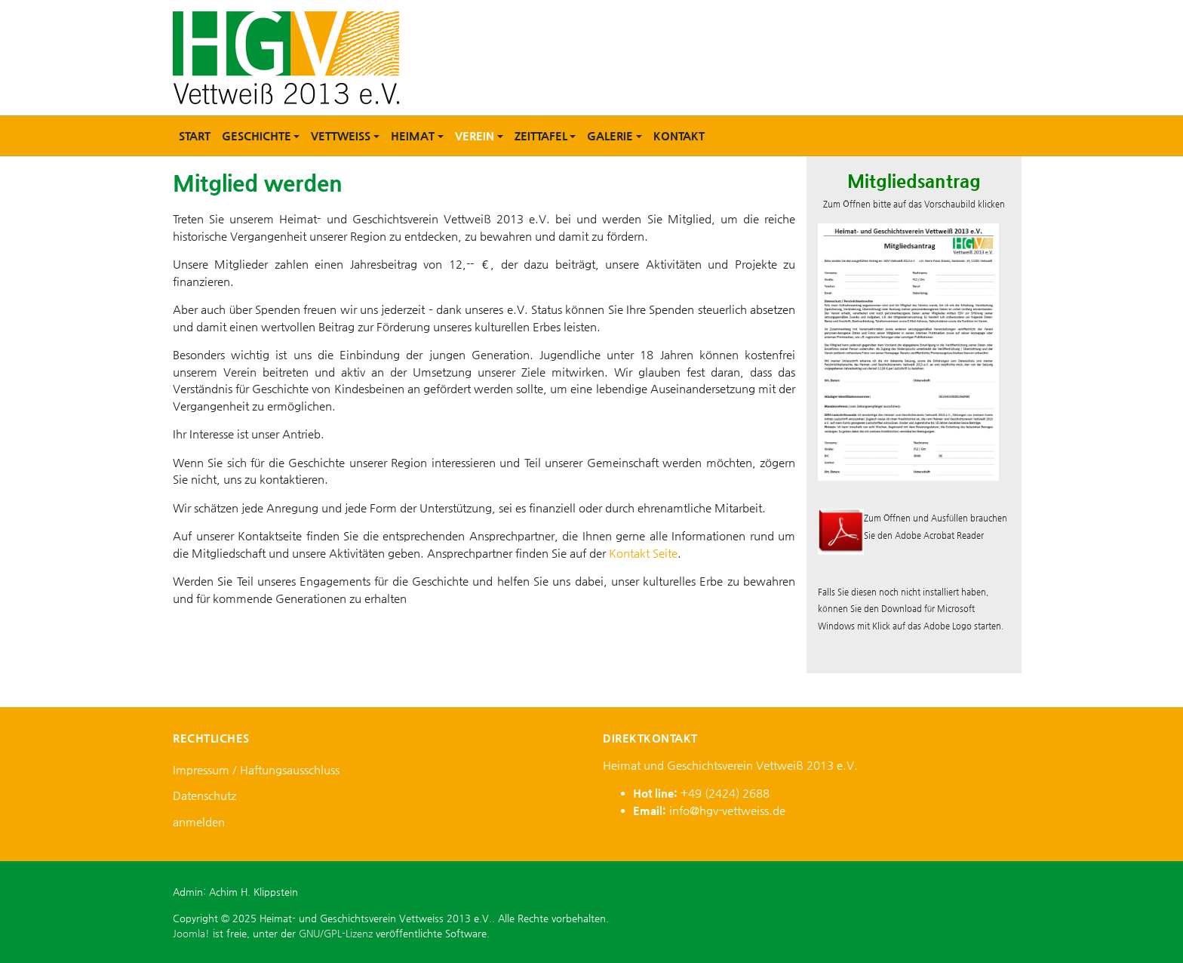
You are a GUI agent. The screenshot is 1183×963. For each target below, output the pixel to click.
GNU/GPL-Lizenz (336, 933)
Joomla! (191, 933)
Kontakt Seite (643, 552)
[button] (261, 136)
